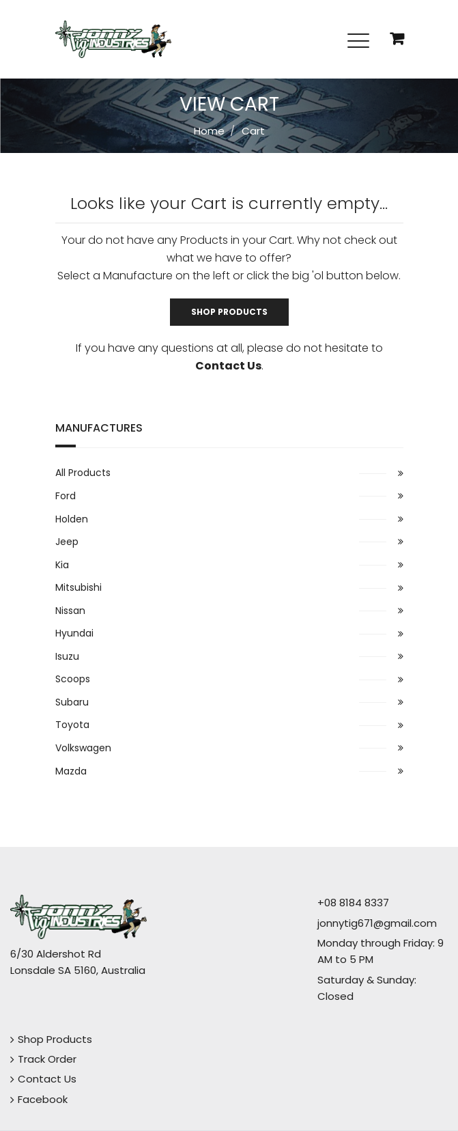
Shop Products (229, 312)
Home (209, 131)
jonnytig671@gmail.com (377, 923)
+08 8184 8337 (353, 902)
